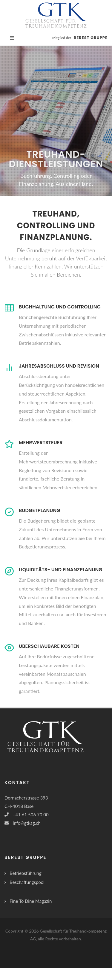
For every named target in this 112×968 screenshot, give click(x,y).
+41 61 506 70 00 (31, 814)
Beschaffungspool (27, 882)
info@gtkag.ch (27, 823)
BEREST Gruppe (91, 38)
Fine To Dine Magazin (31, 901)
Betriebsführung (26, 873)
